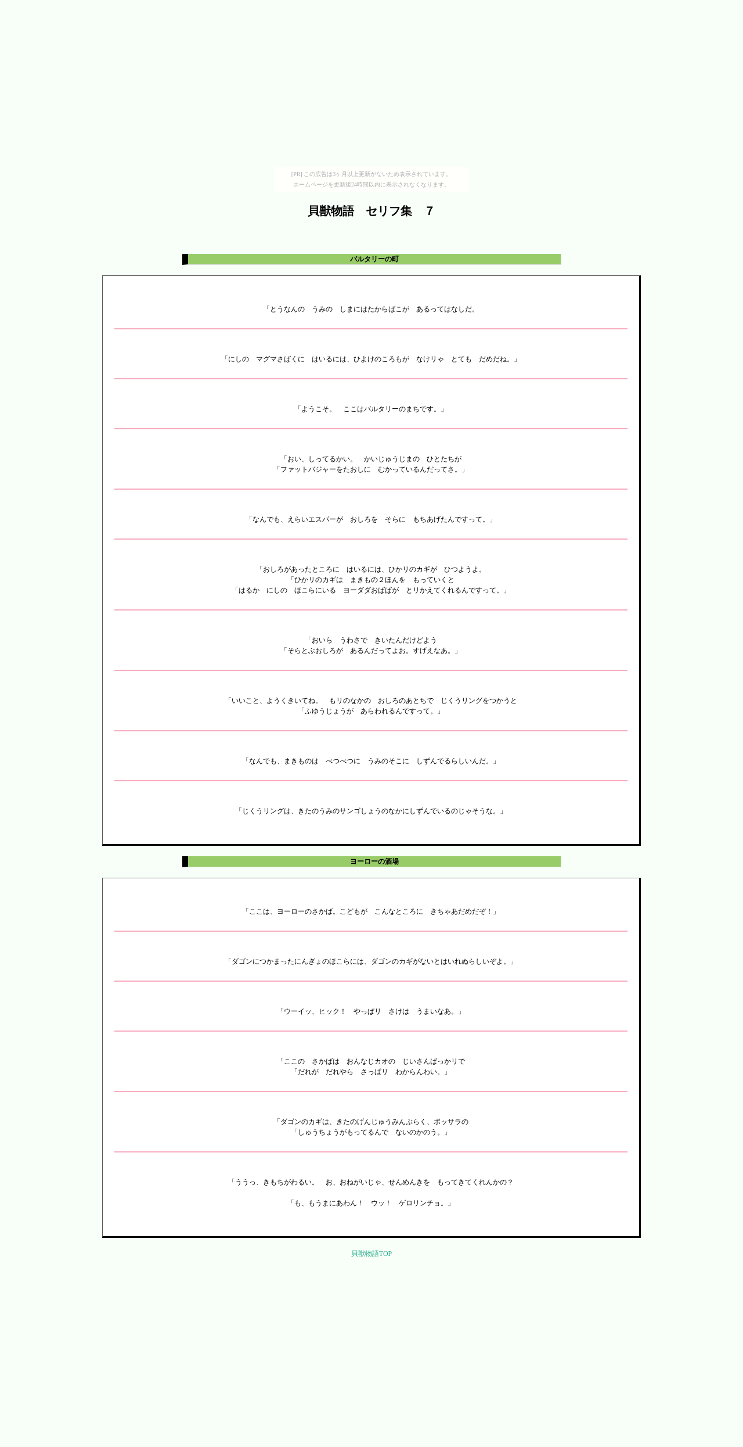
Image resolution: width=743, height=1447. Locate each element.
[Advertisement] (371, 86)
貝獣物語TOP (371, 1253)
